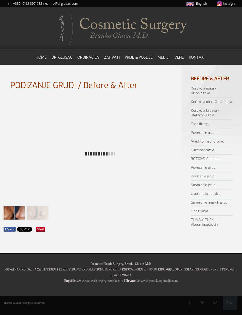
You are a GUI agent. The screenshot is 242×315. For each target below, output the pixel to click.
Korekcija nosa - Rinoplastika (203, 90)
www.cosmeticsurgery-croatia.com (100, 281)
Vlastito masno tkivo (207, 141)
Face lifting (200, 124)
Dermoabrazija (202, 150)
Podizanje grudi (203, 176)
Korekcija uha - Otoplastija (211, 101)
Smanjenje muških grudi (209, 202)
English (201, 3)
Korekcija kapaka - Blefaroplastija (205, 113)
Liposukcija (199, 211)
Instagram (227, 3)
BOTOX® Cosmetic (206, 158)
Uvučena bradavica (205, 193)
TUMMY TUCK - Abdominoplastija (204, 222)
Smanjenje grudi (203, 185)
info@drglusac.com (63, 3)
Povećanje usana (204, 132)
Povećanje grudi (203, 167)
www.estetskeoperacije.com (159, 281)
